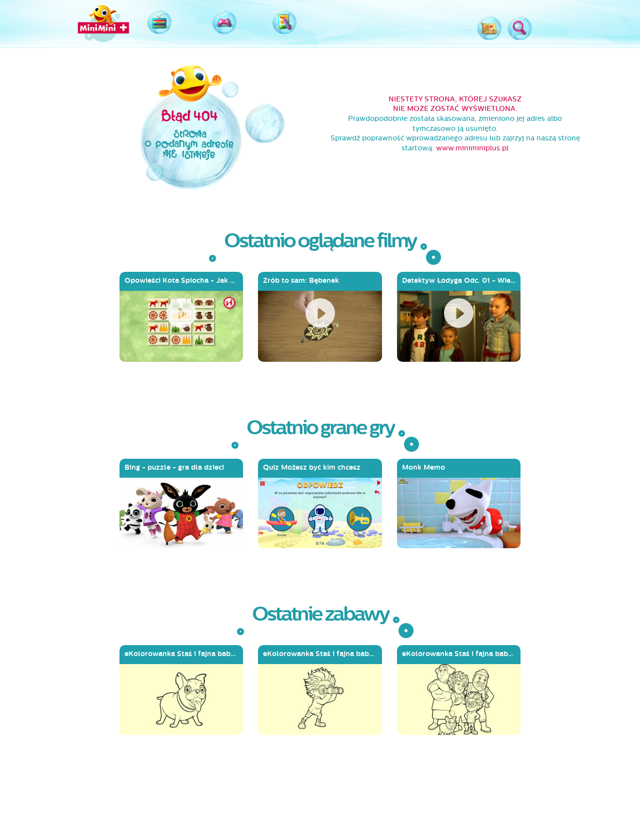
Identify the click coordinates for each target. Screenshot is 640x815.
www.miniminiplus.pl (472, 148)
